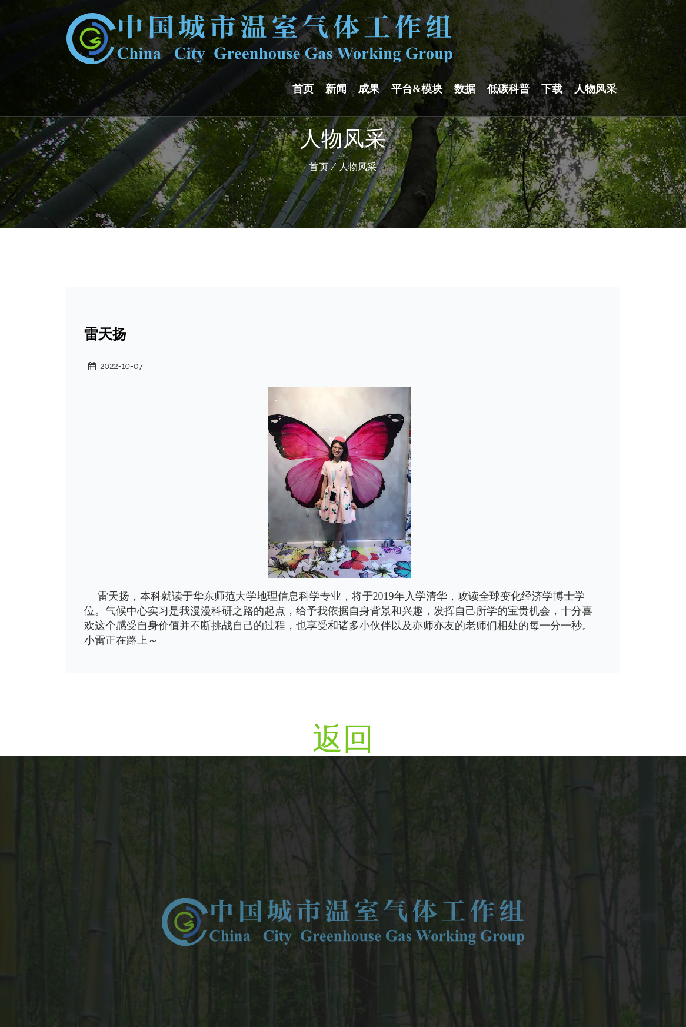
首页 (303, 89)
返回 (343, 738)
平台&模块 (416, 89)
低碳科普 (508, 89)
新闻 (336, 89)
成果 (368, 89)
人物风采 (595, 89)
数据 (464, 89)
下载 (551, 89)
